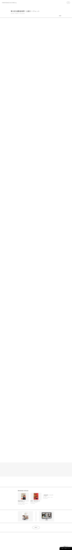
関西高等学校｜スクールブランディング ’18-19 (23, 501)
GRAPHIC (17, 13)
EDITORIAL (12, 13)
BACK (36, 527)
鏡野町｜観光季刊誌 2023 (35, 501)
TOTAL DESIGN (22, 13)
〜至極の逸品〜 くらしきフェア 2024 (48, 495)
